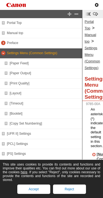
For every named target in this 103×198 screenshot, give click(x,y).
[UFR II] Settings (19, 134)
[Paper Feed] (19, 63)
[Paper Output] (20, 73)
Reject (69, 189)
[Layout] (15, 93)
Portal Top (14, 23)
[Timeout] (16, 103)
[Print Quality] (19, 83)
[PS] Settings (16, 154)
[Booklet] (16, 114)
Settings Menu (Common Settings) (32, 53)
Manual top (15, 33)
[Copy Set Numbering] (26, 123)
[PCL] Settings (17, 144)
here (24, 172)
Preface (12, 43)
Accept (34, 189)
